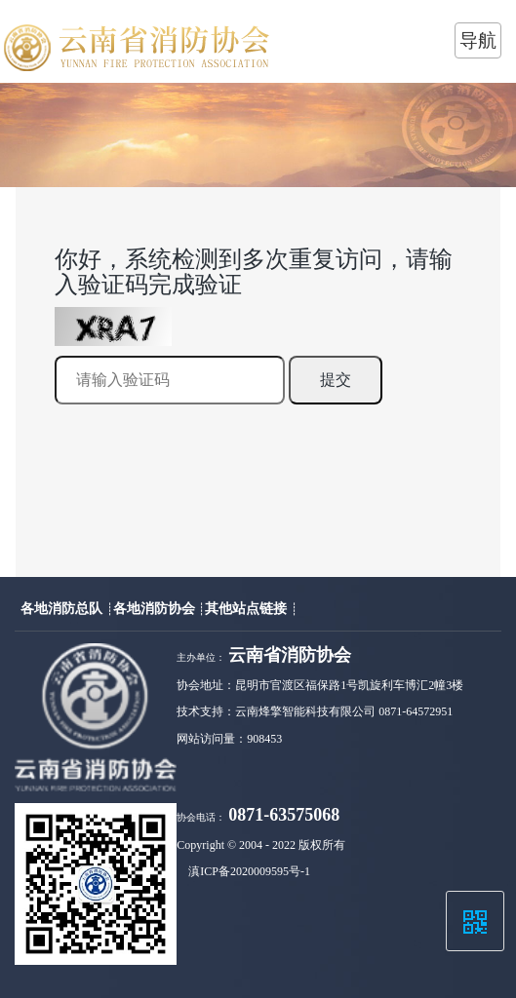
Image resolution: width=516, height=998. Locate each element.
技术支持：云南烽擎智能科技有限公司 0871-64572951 (315, 711)
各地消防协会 (156, 608)
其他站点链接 (248, 608)
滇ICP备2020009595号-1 (249, 871)
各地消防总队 (63, 608)
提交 (335, 379)
